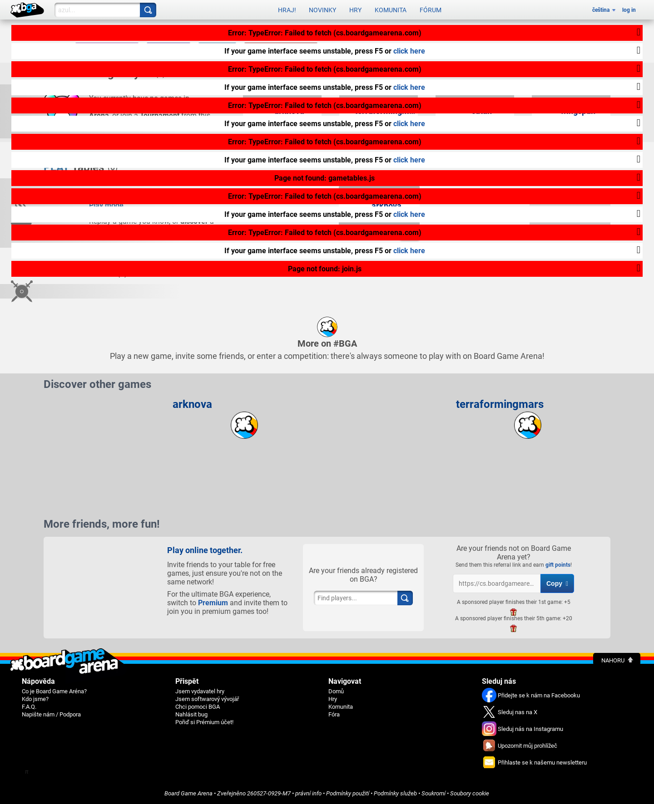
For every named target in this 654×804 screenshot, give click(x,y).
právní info (308, 793)
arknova (192, 404)
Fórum (430, 10)
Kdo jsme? (35, 699)
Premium (213, 602)
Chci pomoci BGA (197, 706)
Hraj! (287, 10)
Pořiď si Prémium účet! (204, 722)
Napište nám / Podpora (51, 714)
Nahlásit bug (191, 714)
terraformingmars (500, 404)
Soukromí (433, 793)
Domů (336, 691)
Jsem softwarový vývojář (207, 699)
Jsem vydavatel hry (199, 691)
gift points (557, 565)
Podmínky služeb (395, 793)
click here (409, 51)
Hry (355, 10)
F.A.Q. (29, 706)
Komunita (390, 10)
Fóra (334, 714)
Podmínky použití (347, 793)
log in (629, 10)
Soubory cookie (469, 793)
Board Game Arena (188, 793)
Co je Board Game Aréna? (54, 691)
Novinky (322, 10)
